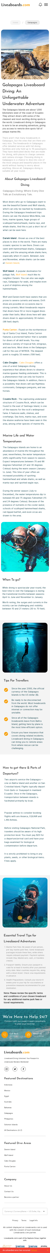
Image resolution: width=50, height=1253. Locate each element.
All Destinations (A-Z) (13, 1130)
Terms (23, 1220)
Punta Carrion (10, 329)
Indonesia (8, 1085)
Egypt (6, 1096)
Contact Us (9, 1192)
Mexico (7, 1091)
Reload (34, 1250)
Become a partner (11, 1197)
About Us (8, 1186)
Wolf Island (21, 274)
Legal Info (34, 1220)
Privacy (15, 1220)
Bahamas (8, 1108)
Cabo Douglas (26, 362)
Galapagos (8, 1113)
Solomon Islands (11, 1125)
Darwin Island (12, 263)
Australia (7, 1102)
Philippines (8, 1119)
